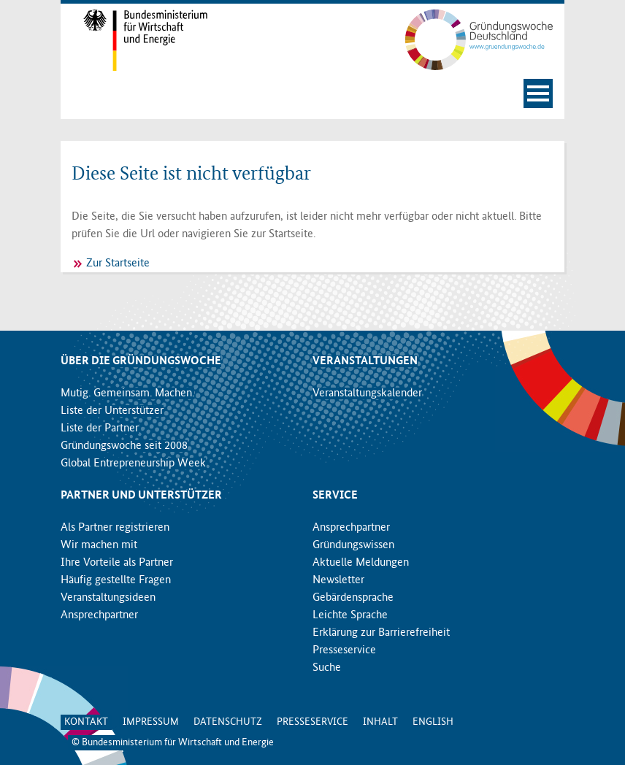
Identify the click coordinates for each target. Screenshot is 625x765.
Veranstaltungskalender (367, 393)
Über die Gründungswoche (141, 361)
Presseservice (344, 650)
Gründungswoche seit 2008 (124, 446)
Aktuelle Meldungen (360, 563)
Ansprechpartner (99, 615)
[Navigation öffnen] (538, 93)
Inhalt (380, 722)
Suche (326, 668)
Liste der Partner (100, 428)
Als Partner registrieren (115, 528)
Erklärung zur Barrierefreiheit (381, 633)
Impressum (151, 722)
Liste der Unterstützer (112, 411)
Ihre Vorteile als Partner (117, 563)
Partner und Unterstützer (141, 495)
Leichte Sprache (350, 615)
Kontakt (86, 722)
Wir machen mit (99, 545)
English (433, 722)
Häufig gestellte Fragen (116, 580)
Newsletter (338, 580)
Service (335, 495)
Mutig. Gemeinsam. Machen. (127, 393)
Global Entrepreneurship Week (133, 463)
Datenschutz (227, 722)
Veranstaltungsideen (108, 598)
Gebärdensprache (353, 598)
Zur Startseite (118, 263)
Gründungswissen (353, 545)
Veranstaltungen (365, 361)
